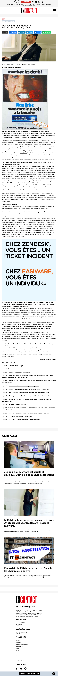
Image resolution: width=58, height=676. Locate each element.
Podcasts (18, 648)
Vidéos (17, 650)
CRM (3, 19)
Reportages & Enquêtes (22, 644)
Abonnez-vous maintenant (29, 674)
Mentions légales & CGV (22, 661)
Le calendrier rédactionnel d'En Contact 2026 (27, 657)
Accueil (18, 640)
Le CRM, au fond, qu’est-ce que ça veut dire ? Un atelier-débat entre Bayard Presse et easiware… (29, 522)
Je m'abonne (26, 2)
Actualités (18, 642)
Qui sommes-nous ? (21, 655)
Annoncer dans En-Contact (23, 659)
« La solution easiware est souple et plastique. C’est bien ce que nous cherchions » (29, 474)
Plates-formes (19, 646)
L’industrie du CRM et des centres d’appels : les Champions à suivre (28, 569)
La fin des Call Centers (8, 21)
